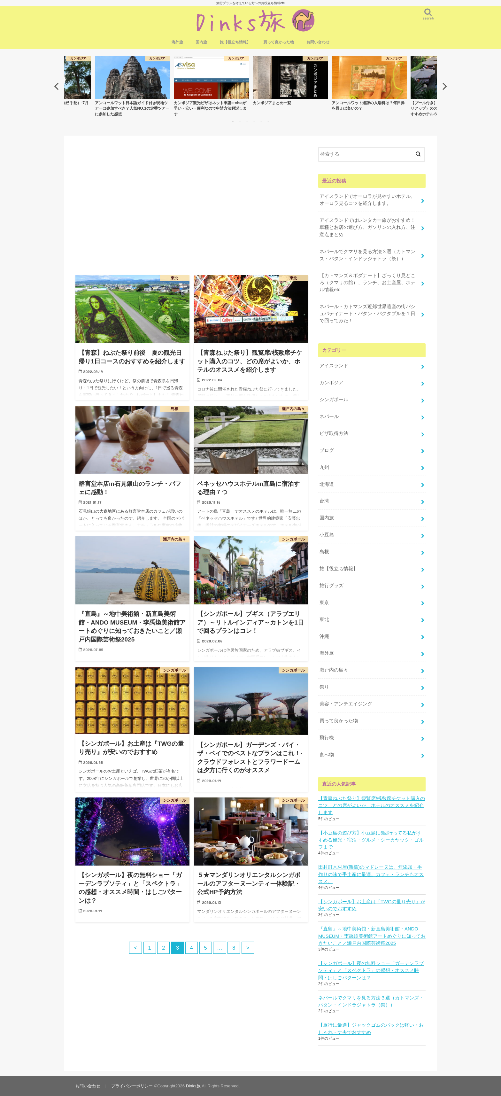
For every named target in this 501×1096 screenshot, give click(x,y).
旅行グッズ (331, 585)
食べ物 (327, 754)
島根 (324, 551)
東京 (324, 602)
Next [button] (444, 86)
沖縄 (324, 636)
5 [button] (261, 121)
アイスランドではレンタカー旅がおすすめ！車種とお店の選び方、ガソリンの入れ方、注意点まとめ (367, 227)
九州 (324, 467)
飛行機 (327, 737)
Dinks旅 (193, 1086)
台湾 (324, 500)
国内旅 (201, 42)
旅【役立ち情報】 (235, 42)
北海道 (327, 484)
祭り (324, 686)
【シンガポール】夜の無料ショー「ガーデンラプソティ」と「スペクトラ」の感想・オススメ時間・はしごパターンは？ (371, 970)
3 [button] (247, 121)
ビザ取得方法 (334, 433)
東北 (324, 619)
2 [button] (240, 121)
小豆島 (327, 534)
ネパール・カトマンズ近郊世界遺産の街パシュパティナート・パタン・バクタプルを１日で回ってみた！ (367, 313)
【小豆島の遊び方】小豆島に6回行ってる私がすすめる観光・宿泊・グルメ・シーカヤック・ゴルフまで (371, 840)
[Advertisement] (191, 210)
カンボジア (331, 382)
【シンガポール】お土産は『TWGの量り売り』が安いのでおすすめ (371, 905)
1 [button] (233, 121)
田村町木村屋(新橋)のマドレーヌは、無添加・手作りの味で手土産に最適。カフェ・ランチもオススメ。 (371, 874)
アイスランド (334, 365)
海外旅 (177, 42)
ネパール (329, 416)
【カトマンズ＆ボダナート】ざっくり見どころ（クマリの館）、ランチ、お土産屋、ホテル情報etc (367, 282)
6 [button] (268, 121)
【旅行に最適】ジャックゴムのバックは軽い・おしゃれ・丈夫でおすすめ (371, 1028)
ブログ (327, 450)
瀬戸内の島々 (334, 669)
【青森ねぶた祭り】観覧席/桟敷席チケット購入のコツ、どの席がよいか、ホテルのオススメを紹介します (371, 805)
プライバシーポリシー (132, 1086)
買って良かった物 (278, 42)
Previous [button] (56, 86)
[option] (290, 80)
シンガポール (334, 399)
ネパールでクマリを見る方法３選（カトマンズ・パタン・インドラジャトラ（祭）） (367, 255)
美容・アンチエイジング (346, 703)
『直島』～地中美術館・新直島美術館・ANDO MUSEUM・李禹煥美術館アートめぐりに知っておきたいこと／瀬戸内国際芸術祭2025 (372, 935)
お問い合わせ (317, 42)
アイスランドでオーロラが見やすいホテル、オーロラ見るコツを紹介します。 (367, 200)
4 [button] (254, 121)
